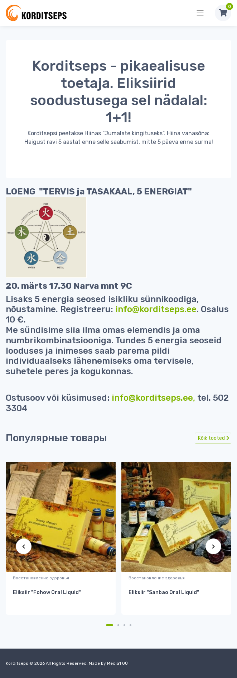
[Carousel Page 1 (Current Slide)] (109, 625)
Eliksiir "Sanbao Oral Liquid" (164, 592)
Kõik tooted (213, 438)
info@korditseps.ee (156, 309)
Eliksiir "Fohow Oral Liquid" (47, 592)
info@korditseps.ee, (153, 398)
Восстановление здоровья (41, 577)
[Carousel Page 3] (124, 625)
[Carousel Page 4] (130, 625)
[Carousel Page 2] (118, 625)
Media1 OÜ (117, 663)
